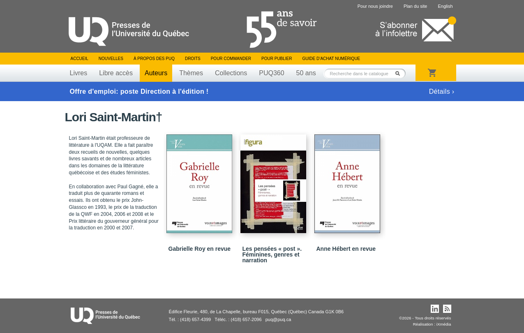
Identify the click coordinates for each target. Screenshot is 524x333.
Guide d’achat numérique (331, 58)
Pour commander (231, 58)
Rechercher (400, 73)
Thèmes (191, 72)
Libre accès (116, 72)
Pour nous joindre (375, 6)
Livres (79, 72)
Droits (193, 58)
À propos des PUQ (154, 58)
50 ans (306, 72)
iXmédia (443, 324)
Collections (231, 72)
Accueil (79, 58)
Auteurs (156, 72)
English (445, 6)
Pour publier (276, 58)
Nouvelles (111, 58)
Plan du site (415, 6)
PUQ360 (271, 72)
